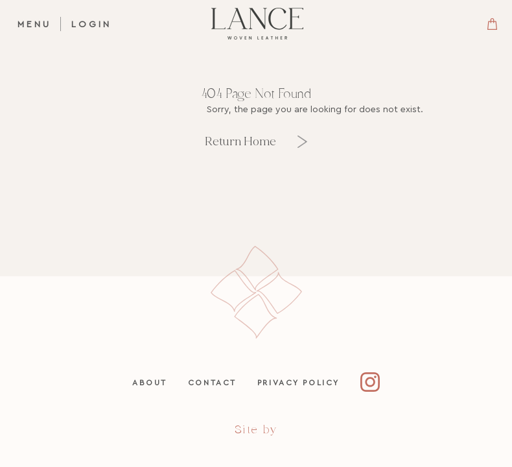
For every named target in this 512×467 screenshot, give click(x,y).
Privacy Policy (298, 382)
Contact (212, 382)
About (149, 382)
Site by (256, 429)
